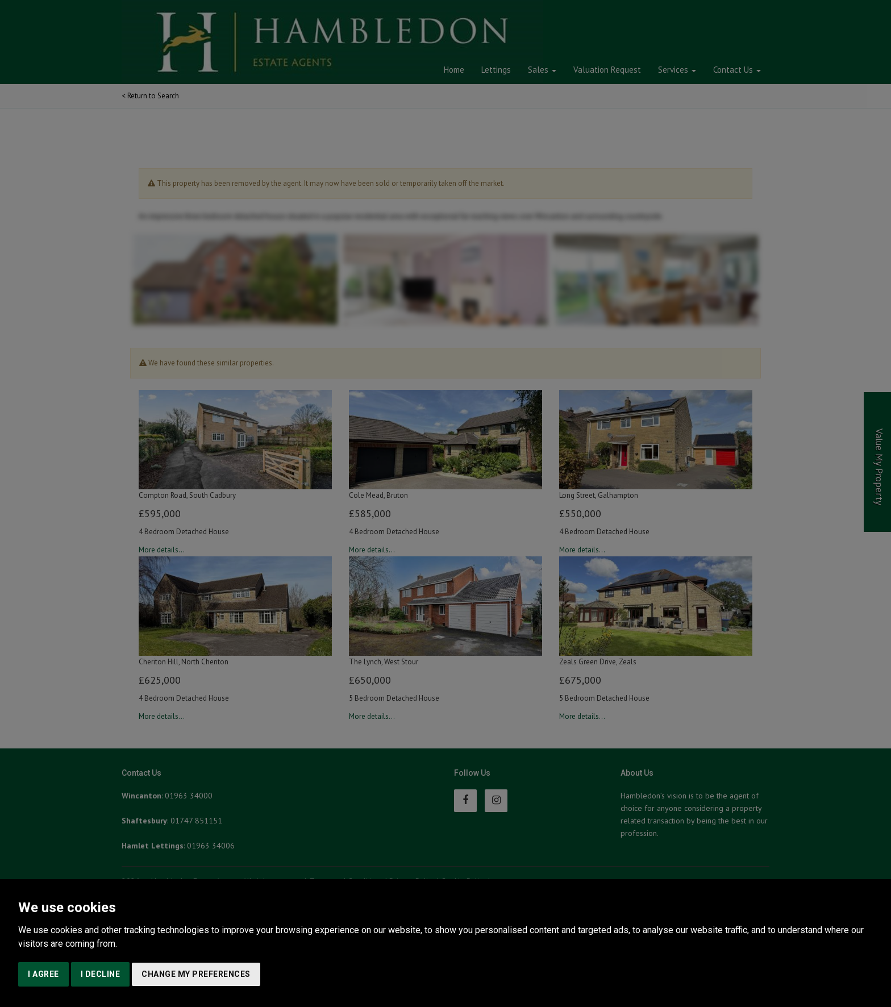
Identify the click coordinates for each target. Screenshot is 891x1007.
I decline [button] (100, 974)
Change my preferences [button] (196, 974)
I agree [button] (43, 974)
